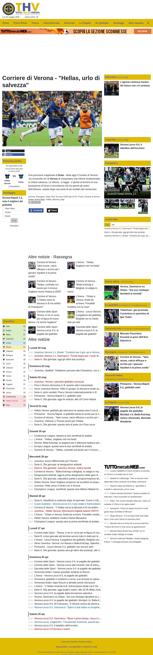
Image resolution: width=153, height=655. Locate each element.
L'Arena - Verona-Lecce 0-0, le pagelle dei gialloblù (61, 575)
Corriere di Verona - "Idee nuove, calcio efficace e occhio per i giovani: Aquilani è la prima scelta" (43, 269)
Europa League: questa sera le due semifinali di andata (63, 446)
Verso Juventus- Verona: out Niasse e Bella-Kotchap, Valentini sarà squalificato (75, 543)
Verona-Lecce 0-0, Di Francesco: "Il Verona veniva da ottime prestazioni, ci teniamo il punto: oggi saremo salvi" (92, 604)
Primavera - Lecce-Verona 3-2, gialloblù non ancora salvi (63, 547)
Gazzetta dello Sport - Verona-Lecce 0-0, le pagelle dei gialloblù (87, 330)
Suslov (8, 212)
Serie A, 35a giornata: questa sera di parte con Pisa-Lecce (64, 424)
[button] (14, 220)
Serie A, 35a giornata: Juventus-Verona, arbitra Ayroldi (62, 468)
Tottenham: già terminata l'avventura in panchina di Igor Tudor (134, 313)
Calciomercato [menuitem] (51, 23)
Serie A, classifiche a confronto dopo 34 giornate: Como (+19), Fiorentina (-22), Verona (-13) (82, 500)
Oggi (107, 225)
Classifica (8, 321)
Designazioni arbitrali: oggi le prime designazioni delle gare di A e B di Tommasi (75, 475)
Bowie (7, 216)
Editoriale (110, 77)
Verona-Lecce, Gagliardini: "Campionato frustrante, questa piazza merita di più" (75, 622)
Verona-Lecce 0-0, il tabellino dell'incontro (56, 625)
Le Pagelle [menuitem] (85, 23)
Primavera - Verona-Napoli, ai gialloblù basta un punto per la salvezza (70, 414)
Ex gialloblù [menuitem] (102, 23)
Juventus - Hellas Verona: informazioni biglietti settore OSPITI (66, 511)
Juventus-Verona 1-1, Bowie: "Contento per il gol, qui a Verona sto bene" (72, 352)
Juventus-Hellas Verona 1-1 (121, 194)
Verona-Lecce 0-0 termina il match (52, 629)
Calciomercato (113, 328)
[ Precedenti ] (14, 186)
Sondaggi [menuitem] (118, 23)
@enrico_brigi (58, 199)
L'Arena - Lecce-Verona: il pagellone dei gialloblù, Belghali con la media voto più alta (78, 540)
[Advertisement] (65, 233)
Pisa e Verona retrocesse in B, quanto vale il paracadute (63, 385)
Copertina (110, 139)
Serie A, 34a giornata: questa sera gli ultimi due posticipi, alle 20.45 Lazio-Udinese (77, 550)
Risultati (14, 226)
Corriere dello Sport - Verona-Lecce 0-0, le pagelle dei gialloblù (48, 330)
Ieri (113, 225)
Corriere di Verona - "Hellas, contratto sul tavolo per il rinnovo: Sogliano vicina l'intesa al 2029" (83, 450)
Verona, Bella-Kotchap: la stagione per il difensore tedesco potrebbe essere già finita (78, 443)
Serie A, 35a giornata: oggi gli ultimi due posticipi (59, 359)
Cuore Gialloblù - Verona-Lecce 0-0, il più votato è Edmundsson (67, 504)
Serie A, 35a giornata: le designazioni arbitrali (58, 464)
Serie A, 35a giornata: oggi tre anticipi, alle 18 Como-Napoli (65, 399)
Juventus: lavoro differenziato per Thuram (56, 461)
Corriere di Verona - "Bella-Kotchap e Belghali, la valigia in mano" (68, 471)
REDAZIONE (61, 647)
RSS (95, 647)
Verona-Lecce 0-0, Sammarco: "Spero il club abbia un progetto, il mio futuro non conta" (79, 607)
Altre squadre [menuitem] (136, 23)
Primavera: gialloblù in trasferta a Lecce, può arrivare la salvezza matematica (74, 579)
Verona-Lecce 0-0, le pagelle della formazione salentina (63, 593)
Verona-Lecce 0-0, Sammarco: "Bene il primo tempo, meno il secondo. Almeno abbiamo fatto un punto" (88, 618)
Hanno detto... (113, 281)
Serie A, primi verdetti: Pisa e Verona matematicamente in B (65, 392)
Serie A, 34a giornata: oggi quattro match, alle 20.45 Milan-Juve (67, 589)
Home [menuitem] (5, 23)
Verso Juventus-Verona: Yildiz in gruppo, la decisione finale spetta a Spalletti (74, 389)
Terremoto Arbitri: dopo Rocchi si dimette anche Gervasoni (64, 582)
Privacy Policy (85, 642)
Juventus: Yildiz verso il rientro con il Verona (57, 485)
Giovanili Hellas (114, 375)
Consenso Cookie (69, 642)
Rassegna (40, 197)
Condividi (36, 210)
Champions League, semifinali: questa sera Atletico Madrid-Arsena (69, 489)
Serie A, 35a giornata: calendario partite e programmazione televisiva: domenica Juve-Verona (83, 478)
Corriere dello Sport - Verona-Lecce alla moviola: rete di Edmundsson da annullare (77, 565)
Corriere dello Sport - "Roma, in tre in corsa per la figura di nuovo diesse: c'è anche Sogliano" (82, 532)
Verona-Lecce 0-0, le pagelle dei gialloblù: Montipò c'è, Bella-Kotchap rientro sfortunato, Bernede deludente (90, 600)
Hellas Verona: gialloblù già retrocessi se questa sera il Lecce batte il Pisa (72, 410)
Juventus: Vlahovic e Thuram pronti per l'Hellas (58, 421)
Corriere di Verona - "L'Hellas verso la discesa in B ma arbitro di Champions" (74, 507)
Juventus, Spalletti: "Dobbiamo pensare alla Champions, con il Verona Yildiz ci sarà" (78, 370)
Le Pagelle (111, 402)
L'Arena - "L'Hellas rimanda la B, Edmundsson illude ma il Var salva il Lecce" (74, 586)
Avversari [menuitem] (69, 23)
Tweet (52, 210)
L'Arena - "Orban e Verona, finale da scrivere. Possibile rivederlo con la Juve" (74, 514)
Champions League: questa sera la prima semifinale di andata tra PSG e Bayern (76, 521)
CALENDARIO (74, 647)
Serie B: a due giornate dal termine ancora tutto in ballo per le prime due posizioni (76, 536)
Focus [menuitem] (35, 23)
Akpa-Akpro (10, 208)
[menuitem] (148, 23)
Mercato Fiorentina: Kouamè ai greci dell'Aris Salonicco (134, 337)
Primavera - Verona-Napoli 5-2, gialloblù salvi (57, 396)
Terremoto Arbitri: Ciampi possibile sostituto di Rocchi (62, 572)
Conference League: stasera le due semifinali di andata (63, 436)
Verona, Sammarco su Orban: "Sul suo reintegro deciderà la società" (70, 597)
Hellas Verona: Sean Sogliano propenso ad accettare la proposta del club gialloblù (77, 482)
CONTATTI (87, 647)
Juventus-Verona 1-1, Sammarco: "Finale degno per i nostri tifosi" (68, 356)
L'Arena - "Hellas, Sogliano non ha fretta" (55, 439)
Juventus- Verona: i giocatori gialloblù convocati (59, 381)
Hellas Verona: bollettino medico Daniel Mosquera (60, 518)
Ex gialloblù (112, 305)
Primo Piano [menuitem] (20, 23)
